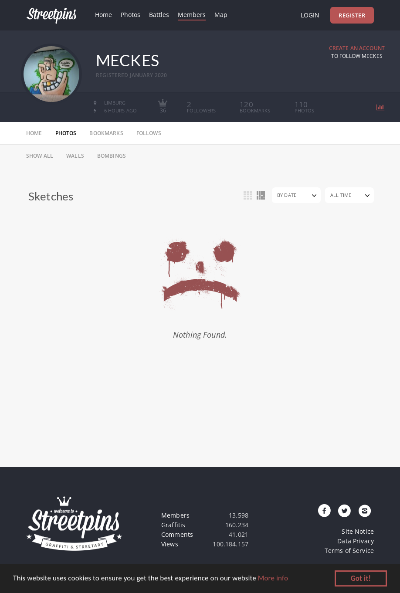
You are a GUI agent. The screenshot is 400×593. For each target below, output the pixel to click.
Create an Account (357, 48)
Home (103, 14)
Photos (130, 14)
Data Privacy (355, 541)
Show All (39, 155)
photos (66, 133)
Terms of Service (349, 550)
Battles (159, 14)
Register (352, 15)
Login (310, 15)
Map (220, 14)
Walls (75, 155)
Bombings (111, 155)
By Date (286, 195)
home (34, 133)
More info (273, 578)
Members (192, 14)
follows (148, 133)
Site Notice (358, 531)
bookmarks (106, 133)
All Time (340, 195)
